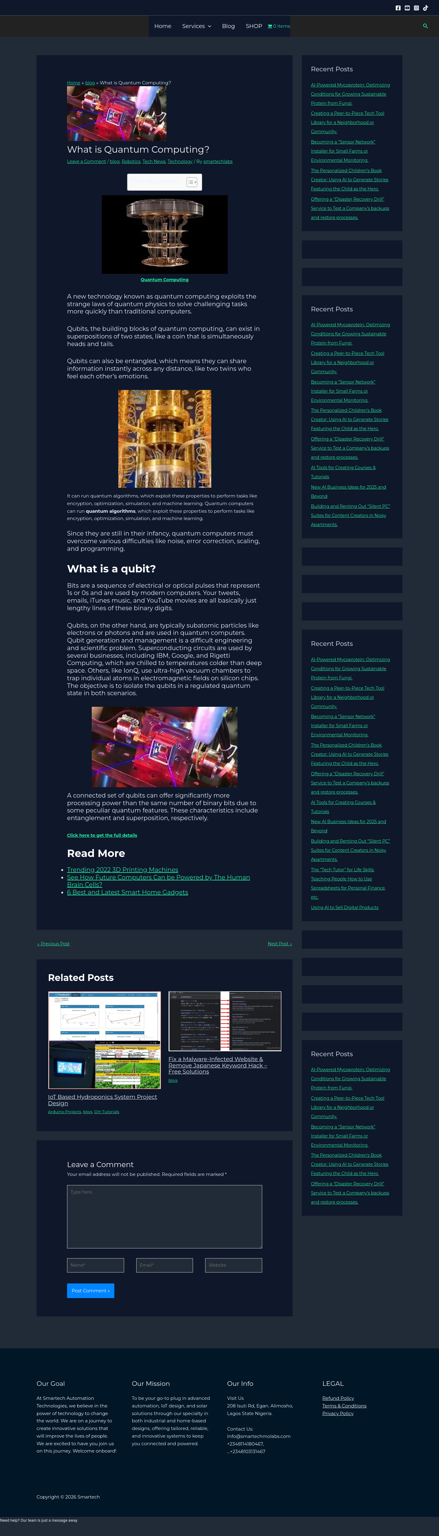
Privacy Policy (338, 1419)
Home (162, 26)
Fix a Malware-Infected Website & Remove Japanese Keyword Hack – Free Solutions (221, 1065)
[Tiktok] (425, 8)
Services (196, 26)
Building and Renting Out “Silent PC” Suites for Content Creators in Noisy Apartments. (349, 534)
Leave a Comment (88, 161)
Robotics (135, 161)
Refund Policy (338, 1404)
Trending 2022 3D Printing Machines (122, 869)
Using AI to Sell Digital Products (347, 935)
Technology (187, 161)
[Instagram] (416, 8)
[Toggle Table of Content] (189, 182)
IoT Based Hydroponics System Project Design (95, 1100)
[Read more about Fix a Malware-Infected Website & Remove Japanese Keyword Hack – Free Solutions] (225, 1021)
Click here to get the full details (104, 835)
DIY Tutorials (110, 1112)
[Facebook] (398, 8)
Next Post (279, 944)
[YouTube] (407, 8)
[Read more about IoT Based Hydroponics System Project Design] (104, 1040)
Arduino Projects (66, 1112)
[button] (208, 26)
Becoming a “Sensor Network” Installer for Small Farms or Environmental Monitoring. (345, 151)
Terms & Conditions (345, 1411)
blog (118, 161)
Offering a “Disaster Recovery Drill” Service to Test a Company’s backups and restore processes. (350, 217)
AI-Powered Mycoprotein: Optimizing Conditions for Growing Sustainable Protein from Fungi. (351, 94)
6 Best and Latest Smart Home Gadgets (127, 892)
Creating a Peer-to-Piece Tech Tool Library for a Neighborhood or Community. (350, 122)
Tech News (160, 161)
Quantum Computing (164, 279)
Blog (228, 26)
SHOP (254, 26)
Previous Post (54, 944)
